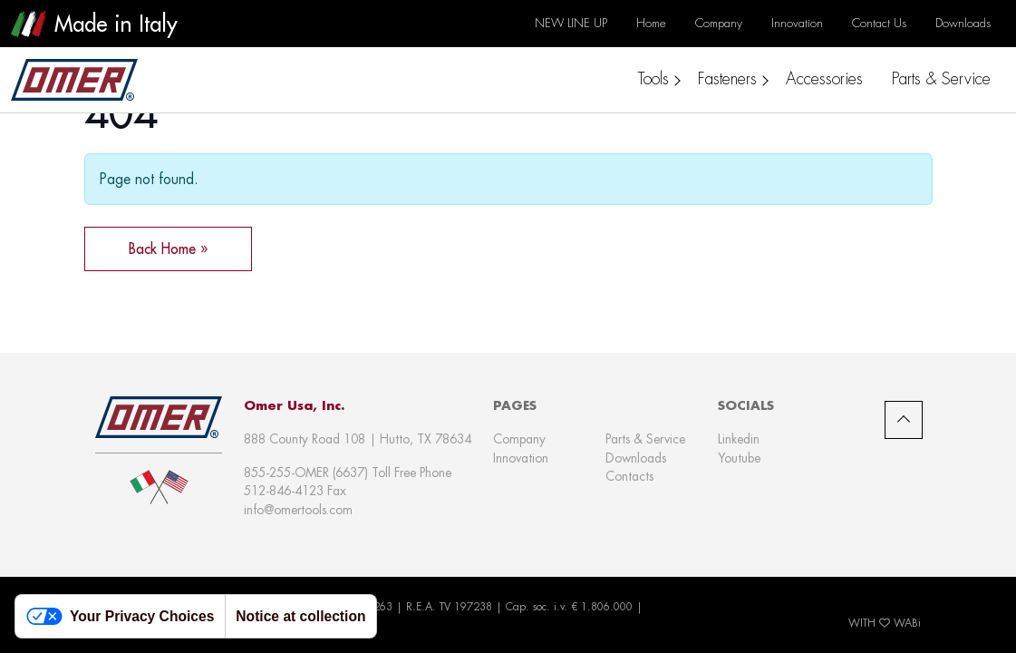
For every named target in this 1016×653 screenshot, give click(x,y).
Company (519, 439)
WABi (907, 622)
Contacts (629, 476)
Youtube (739, 458)
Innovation (520, 458)
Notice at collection (300, 616)
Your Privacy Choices (120, 616)
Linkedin (739, 439)
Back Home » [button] (168, 248)
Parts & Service (645, 439)
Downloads (635, 458)
